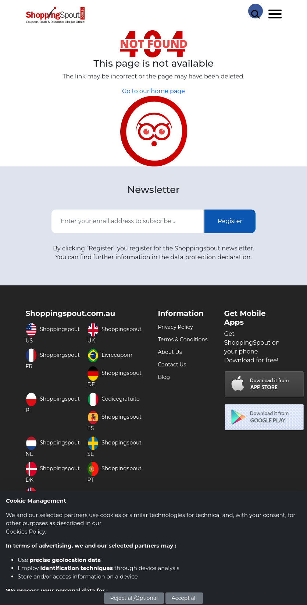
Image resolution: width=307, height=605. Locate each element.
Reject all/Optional (134, 598)
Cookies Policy (25, 531)
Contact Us (172, 364)
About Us (170, 352)
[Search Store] (255, 11)
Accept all (184, 598)
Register (230, 221)
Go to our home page (153, 91)
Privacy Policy (175, 327)
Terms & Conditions (183, 339)
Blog (164, 377)
